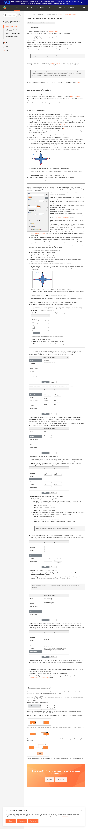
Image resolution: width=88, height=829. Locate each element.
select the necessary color (38, 233)
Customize (22, 821)
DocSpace (25, 7)
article (78, 82)
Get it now (49, 779)
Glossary (8, 43)
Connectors (61, 7)
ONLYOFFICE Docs (32, 22)
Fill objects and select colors (61, 218)
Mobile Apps (50, 7)
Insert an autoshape (11, 26)
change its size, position (56, 63)
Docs (17, 7)
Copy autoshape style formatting (12, 29)
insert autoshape (50, 22)
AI (31, 7)
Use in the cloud (60, 779)
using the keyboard (75, 96)
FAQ (7, 51)
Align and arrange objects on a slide (39, 677)
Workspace (71, 7)
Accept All (33, 821)
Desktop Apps (40, 7)
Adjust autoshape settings (13, 33)
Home (28, 14)
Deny (10, 821)
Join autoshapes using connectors (12, 37)
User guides (40, 14)
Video (7, 47)
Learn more (65, 816)
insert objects (41, 22)
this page (63, 124)
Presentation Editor (50, 14)
